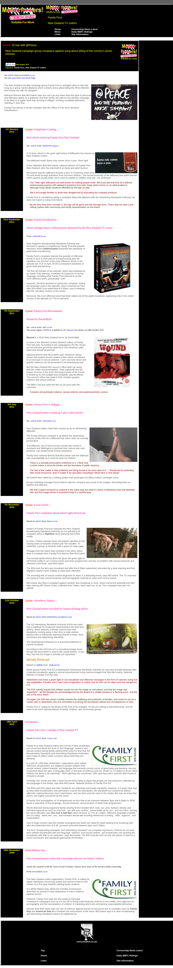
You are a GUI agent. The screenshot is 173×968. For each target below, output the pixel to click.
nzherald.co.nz (39, 236)
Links (57, 34)
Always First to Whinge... (48, 404)
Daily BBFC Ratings (82, 31)
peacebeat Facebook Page (23, 78)
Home (58, 29)
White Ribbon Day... (36, 850)
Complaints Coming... (46, 129)
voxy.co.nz (54, 665)
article (11, 75)
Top (43, 950)
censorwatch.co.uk (87, 940)
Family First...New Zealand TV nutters (30, 68)
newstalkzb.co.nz (27, 75)
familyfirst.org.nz (50, 145)
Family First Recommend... (49, 311)
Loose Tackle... (42, 504)
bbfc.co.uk (47, 327)
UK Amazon (68, 330)
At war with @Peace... (25, 45)
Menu (57, 31)
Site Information (80, 34)
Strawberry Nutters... (45, 600)
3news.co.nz (52, 521)
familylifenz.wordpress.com (59, 617)
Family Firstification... (46, 219)
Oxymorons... (32, 721)
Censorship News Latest (84, 29)
